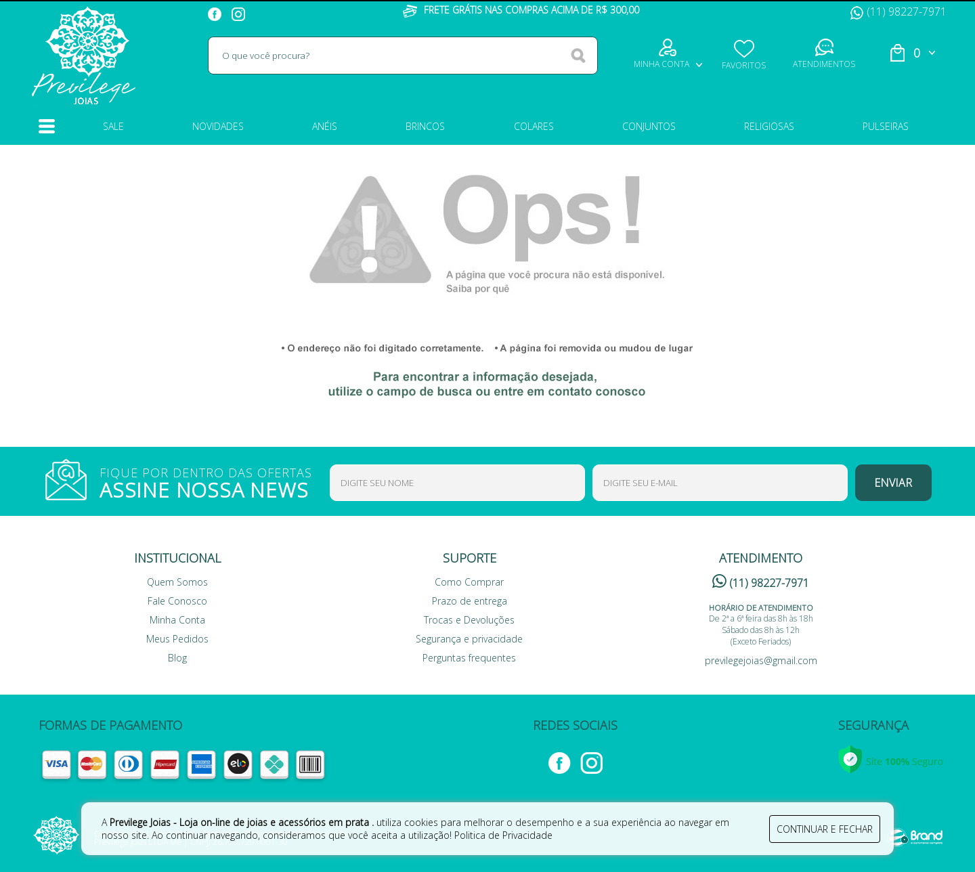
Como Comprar (469, 581)
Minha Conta (177, 619)
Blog (177, 657)
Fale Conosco (177, 600)
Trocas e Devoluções (469, 619)
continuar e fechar (825, 829)
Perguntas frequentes (469, 657)
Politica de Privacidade (503, 835)
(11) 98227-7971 (898, 11)
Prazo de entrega (469, 600)
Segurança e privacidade (469, 638)
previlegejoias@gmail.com (761, 660)
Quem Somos (177, 581)
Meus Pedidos (177, 638)
